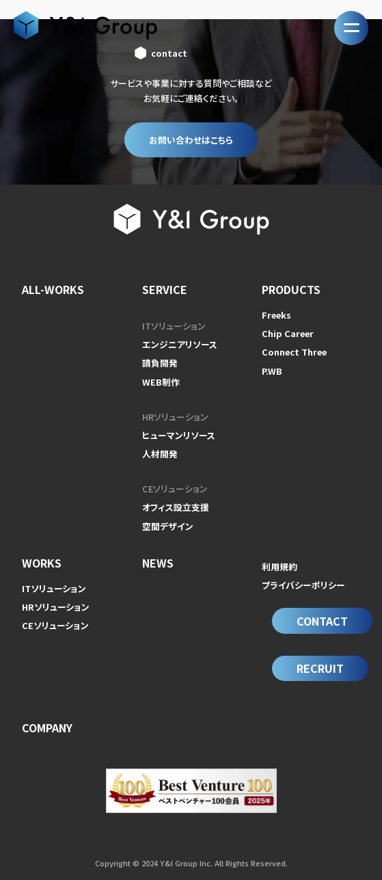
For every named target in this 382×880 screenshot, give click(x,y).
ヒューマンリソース (178, 435)
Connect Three (294, 351)
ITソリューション (174, 325)
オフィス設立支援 (175, 507)
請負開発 (160, 362)
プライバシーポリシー (303, 584)
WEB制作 (161, 381)
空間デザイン (167, 526)
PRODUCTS (291, 289)
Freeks (276, 314)
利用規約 (279, 566)
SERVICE (164, 289)
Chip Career (288, 333)
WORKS (42, 563)
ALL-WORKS (53, 289)
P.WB (272, 370)
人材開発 (160, 453)
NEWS (158, 563)
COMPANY (47, 727)
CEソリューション (175, 488)
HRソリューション (175, 416)
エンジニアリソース (179, 344)
